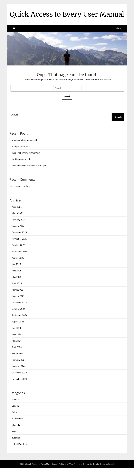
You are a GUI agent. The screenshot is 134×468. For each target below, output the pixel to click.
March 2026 (17, 213)
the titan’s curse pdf (21, 159)
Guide (14, 412)
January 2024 (18, 366)
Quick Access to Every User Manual (67, 14)
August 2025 (18, 258)
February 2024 (19, 360)
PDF (14, 431)
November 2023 (19, 379)
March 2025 (17, 289)
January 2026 (18, 226)
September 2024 (19, 315)
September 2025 (19, 251)
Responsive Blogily (91, 464)
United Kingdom (19, 444)
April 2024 (17, 347)
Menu (118, 28)
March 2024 (17, 353)
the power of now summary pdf (26, 152)
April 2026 (17, 207)
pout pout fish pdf (20, 146)
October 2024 (18, 309)
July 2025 (16, 264)
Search (14, 114)
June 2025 (16, 270)
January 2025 (18, 296)
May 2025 (16, 277)
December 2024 (19, 302)
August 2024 (18, 321)
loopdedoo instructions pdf (24, 140)
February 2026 (19, 219)
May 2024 (16, 340)
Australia (16, 399)
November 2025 (19, 238)
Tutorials (16, 437)
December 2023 (19, 372)
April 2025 (17, 283)
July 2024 (16, 328)
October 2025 (18, 245)
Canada (15, 405)
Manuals (16, 425)
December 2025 (19, 232)
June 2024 (16, 334)
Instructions (17, 418)
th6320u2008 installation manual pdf (29, 165)
